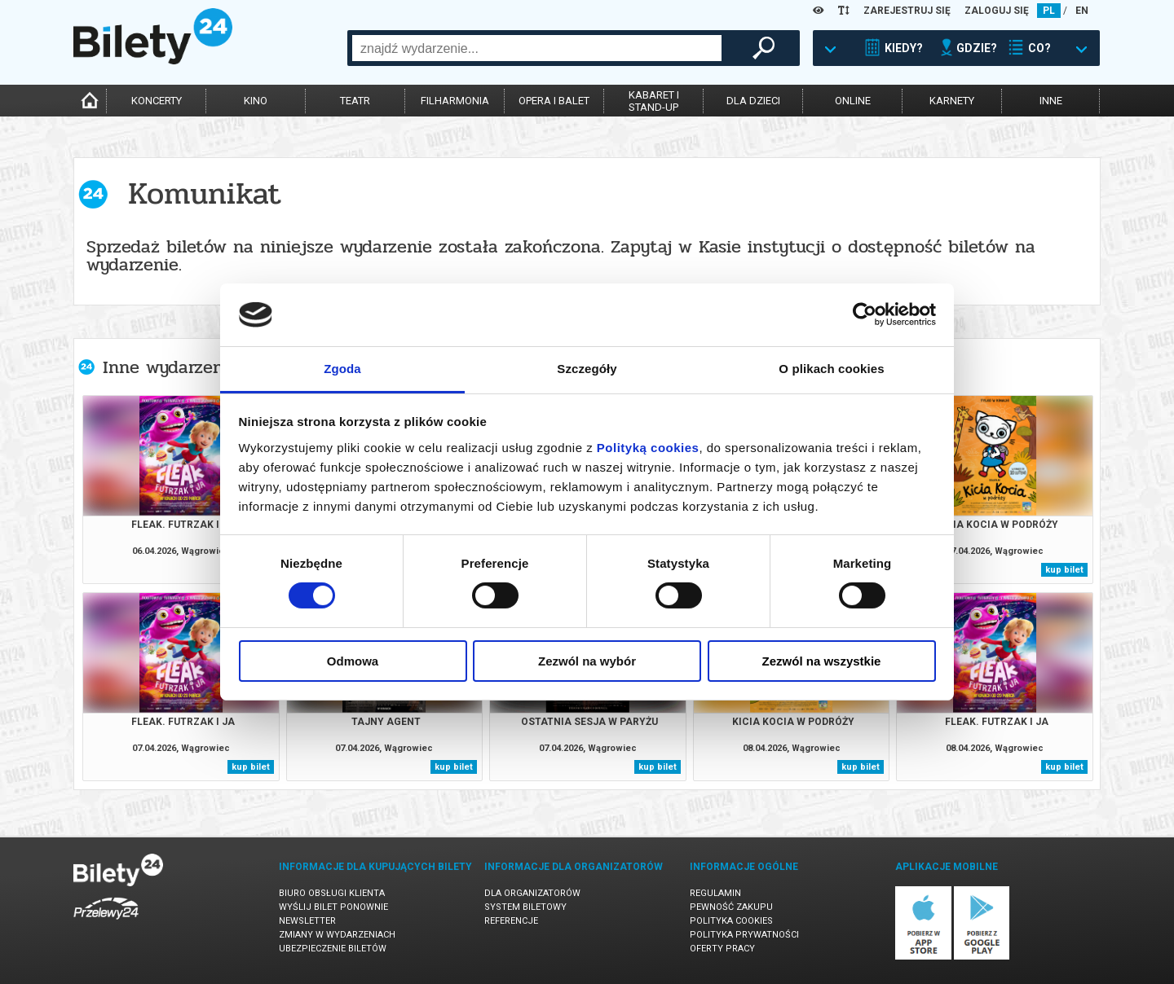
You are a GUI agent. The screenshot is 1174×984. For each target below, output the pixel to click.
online (853, 100)
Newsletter (307, 921)
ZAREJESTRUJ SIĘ (907, 10)
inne (1050, 100)
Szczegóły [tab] (586, 369)
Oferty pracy (722, 948)
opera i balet (554, 100)
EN (1081, 10)
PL (1049, 10)
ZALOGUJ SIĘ (996, 10)
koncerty (156, 100)
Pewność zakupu (731, 907)
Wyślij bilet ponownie (333, 907)
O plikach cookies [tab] (831, 369)
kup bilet (1064, 569)
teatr (355, 100)
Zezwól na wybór (587, 661)
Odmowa (352, 661)
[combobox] (536, 48)
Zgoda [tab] (342, 369)
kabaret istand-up (654, 101)
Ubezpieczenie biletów (332, 948)
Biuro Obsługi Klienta (332, 893)
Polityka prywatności (744, 934)
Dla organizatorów (532, 893)
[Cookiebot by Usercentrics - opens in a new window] (864, 314)
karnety (951, 100)
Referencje (511, 921)
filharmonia (455, 100)
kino (255, 100)
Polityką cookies (648, 448)
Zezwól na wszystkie (821, 661)
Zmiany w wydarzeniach (337, 934)
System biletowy (525, 907)
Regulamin (715, 893)
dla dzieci (753, 100)
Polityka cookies (731, 921)
